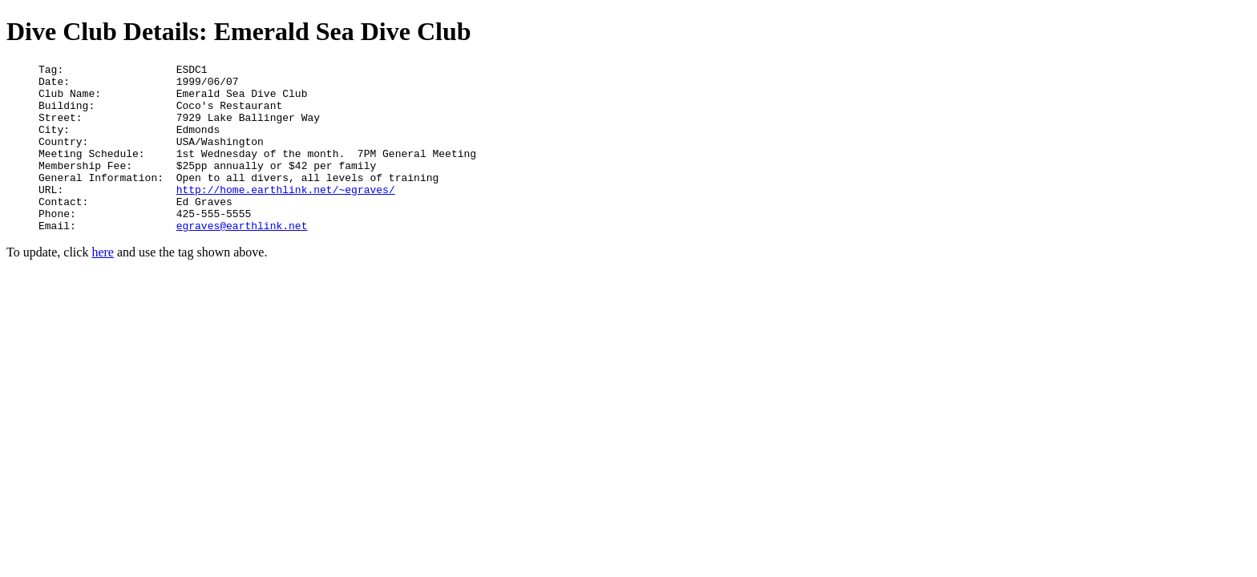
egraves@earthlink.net (242, 259)
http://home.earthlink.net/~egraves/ (285, 215)
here (102, 286)
